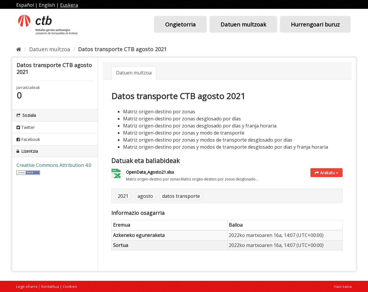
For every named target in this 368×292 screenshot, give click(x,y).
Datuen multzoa (49, 49)
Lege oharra (26, 286)
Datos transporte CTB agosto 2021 (122, 49)
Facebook (28, 139)
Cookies (70, 286)
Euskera (69, 5)
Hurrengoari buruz (315, 24)
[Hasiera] (18, 49)
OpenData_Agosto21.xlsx (150, 172)
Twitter (25, 127)
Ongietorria (180, 24)
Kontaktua (50, 286)
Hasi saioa (343, 286)
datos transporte (181, 196)
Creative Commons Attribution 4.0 (53, 165)
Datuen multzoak (243, 24)
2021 (123, 196)
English (47, 5)
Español (25, 5)
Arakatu (326, 172)
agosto (145, 196)
